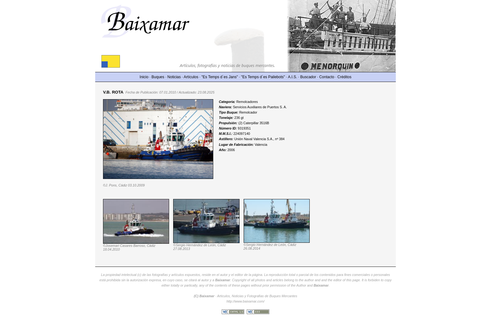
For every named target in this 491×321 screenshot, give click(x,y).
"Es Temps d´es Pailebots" (263, 77)
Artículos (191, 77)
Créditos (345, 77)
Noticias (174, 77)
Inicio (144, 77)
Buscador (308, 77)
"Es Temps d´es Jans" (219, 77)
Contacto (326, 77)
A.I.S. (292, 77)
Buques (158, 77)
